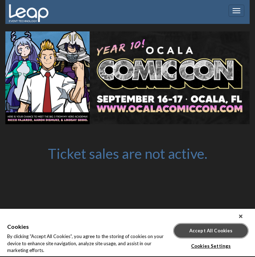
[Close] (246, 216)
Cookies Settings (211, 243)
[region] (127, 233)
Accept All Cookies (210, 228)
